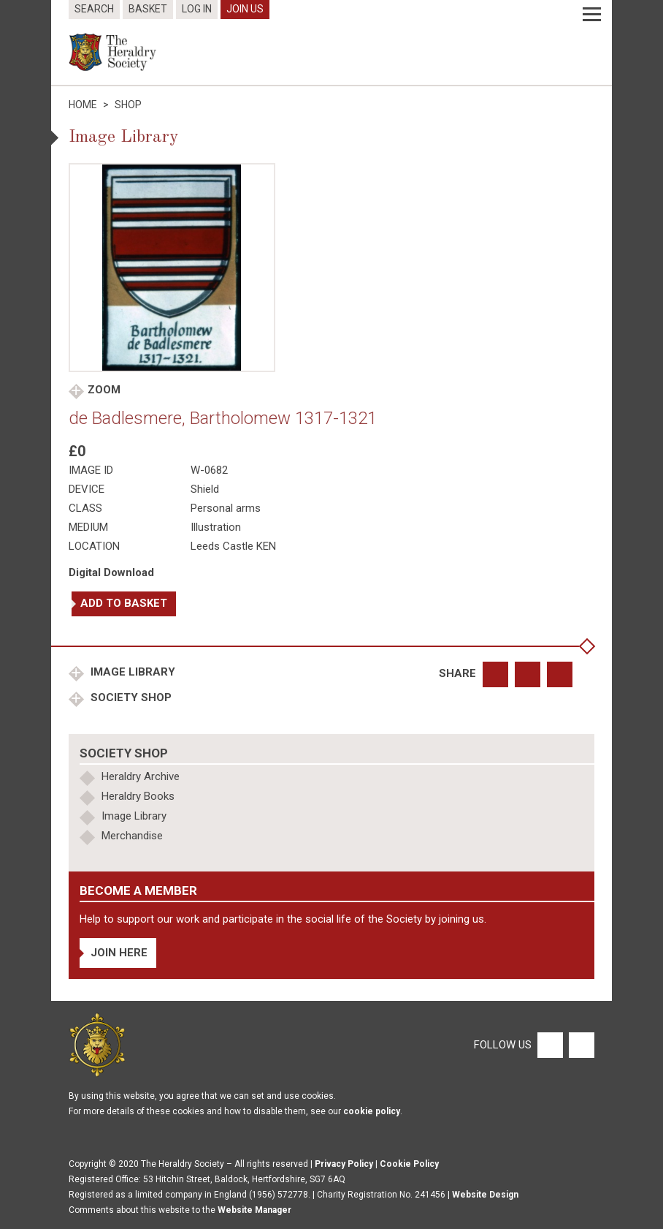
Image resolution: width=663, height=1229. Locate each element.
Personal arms (226, 508)
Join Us (245, 9)
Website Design (485, 1195)
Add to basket (123, 603)
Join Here (119, 952)
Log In (197, 9)
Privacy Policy (344, 1164)
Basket (148, 9)
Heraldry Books (138, 796)
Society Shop (130, 697)
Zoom (104, 389)
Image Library (131, 671)
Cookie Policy (409, 1164)
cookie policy (371, 1111)
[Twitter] (579, 1044)
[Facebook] (549, 1044)
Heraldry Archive (140, 776)
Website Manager (254, 1210)
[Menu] (592, 14)
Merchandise (132, 835)
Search (94, 9)
